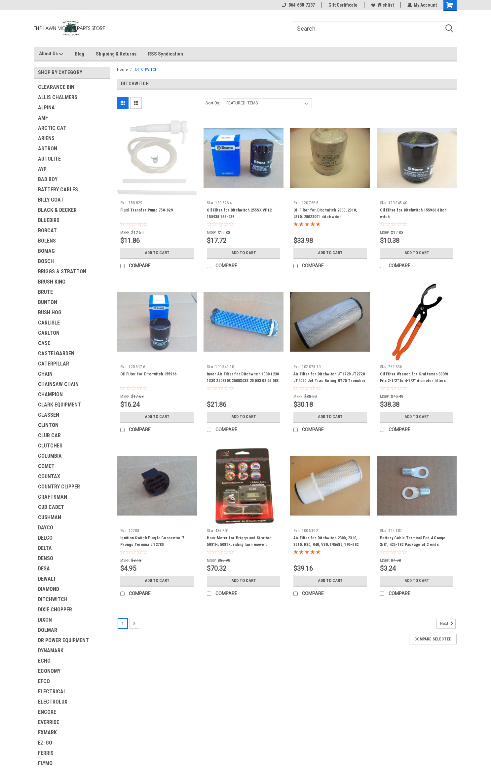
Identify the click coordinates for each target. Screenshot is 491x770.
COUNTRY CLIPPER (59, 486)
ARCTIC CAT (52, 128)
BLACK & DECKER (57, 210)
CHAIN (45, 374)
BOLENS (47, 241)
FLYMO (45, 763)
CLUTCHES (50, 446)
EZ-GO (45, 743)
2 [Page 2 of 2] (134, 623)
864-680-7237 (298, 5)
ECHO (44, 661)
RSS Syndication (165, 54)
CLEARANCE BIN (56, 87)
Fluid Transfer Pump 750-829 (146, 210)
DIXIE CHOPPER (55, 609)
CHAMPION (50, 394)
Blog (79, 54)
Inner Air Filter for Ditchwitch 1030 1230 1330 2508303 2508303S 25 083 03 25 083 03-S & (243, 381)
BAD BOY (47, 179)
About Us (51, 54)
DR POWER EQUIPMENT (63, 640)
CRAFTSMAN (52, 497)
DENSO (45, 558)
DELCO (45, 538)
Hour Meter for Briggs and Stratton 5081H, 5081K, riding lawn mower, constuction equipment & (239, 545)
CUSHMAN (49, 517)
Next (448, 623)
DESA (44, 568)
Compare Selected (432, 639)
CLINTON (48, 425)
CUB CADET (51, 507)
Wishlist (382, 5)
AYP (42, 169)
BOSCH (46, 261)
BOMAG (46, 251)
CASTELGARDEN (56, 353)
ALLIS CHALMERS (57, 97)
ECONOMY (49, 671)
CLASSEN (48, 415)
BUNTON (47, 302)
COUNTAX (49, 476)
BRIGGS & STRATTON (62, 271)
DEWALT (47, 579)
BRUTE (45, 292)
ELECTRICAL (52, 691)
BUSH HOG (49, 312)
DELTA (45, 548)
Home (122, 69)
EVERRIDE (48, 722)
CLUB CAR (49, 435)
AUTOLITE (49, 159)
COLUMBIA (50, 456)
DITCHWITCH (52, 599)
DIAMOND (48, 589)
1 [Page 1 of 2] (123, 623)
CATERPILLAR (53, 364)
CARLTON (48, 333)
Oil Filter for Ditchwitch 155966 (148, 374)
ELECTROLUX (52, 702)
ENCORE (47, 712)
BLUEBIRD (48, 220)
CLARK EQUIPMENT (59, 405)
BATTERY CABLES (58, 189)
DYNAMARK (50, 650)
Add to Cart (157, 252)
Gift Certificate (342, 5)
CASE (44, 343)
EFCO (44, 681)
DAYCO (45, 527)
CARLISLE (49, 323)
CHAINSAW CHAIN (58, 384)
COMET (46, 466)
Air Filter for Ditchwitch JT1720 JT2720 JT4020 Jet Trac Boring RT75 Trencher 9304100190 (329, 381)
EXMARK (47, 732)
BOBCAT (47, 230)
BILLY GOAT (51, 200)
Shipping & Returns (116, 54)
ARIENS (46, 138)
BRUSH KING (51, 282)
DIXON (45, 620)
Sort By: (213, 102)
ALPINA (46, 107)
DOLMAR (47, 630)
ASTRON (47, 148)
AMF (43, 118)
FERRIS (46, 753)
